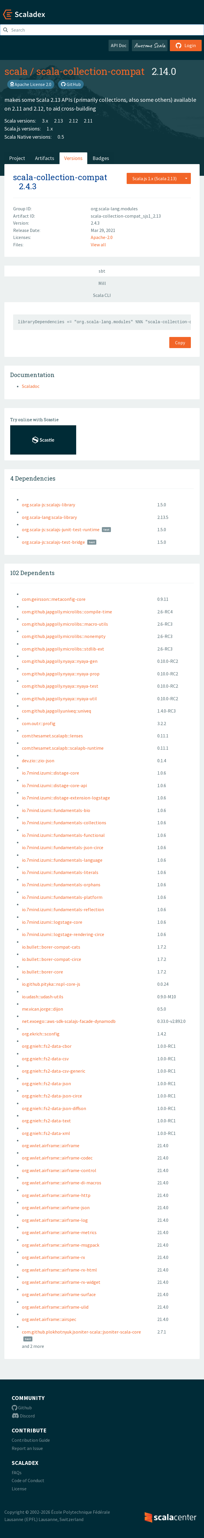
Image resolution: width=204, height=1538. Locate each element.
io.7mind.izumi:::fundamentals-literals (60, 872)
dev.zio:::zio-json (38, 760)
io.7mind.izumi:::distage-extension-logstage (66, 798)
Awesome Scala (149, 45)
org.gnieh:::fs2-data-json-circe (52, 1096)
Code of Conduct (28, 1480)
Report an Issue (27, 1448)
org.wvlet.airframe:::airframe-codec (57, 1158)
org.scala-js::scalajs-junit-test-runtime (61, 529)
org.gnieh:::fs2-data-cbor (47, 1046)
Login (186, 45)
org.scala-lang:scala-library (49, 517)
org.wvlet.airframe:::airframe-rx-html (59, 1270)
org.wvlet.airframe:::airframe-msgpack (60, 1245)
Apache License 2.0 (30, 84)
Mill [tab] (102, 283)
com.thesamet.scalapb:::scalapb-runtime (63, 748)
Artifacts (44, 158)
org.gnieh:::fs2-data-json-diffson (54, 1108)
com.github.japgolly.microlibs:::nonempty (63, 636)
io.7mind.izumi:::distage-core (50, 773)
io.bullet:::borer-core (42, 972)
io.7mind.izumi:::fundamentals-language (62, 860)
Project (17, 158)
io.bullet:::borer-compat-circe (51, 959)
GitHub (71, 84)
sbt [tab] (102, 271)
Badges (101, 158)
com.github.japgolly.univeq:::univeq (56, 711)
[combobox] (159, 178)
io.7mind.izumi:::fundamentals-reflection (63, 909)
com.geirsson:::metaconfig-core (54, 599)
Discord (23, 1416)
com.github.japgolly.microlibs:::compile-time (67, 612)
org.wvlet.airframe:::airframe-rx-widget (61, 1282)
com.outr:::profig (38, 723)
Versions (73, 158)
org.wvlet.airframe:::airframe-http (56, 1195)
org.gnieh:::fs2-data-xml (46, 1133)
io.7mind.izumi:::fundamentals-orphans (61, 884)
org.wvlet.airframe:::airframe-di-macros (61, 1183)
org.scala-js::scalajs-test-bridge (53, 542)
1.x (50, 128)
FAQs (17, 1472)
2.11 (88, 120)
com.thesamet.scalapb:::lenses (52, 736)
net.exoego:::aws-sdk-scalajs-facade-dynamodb (69, 1021)
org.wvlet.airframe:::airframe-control (59, 1170)
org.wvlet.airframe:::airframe (50, 1145)
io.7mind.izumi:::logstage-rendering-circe (63, 934)
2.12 (73, 120)
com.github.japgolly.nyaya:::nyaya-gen (59, 661)
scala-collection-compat (90, 71)
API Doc (118, 45)
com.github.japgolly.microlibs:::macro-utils (65, 624)
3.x (45, 120)
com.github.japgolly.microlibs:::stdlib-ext (63, 649)
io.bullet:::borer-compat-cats (51, 947)
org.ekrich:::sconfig (41, 1034)
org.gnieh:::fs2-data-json (46, 1083)
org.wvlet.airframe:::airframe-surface (59, 1294)
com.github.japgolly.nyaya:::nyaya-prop (61, 674)
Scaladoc (30, 386)
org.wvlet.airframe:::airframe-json (56, 1207)
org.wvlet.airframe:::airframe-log (55, 1220)
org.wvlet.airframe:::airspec (49, 1319)
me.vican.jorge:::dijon (42, 1009)
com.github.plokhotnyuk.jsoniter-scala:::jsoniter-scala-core (81, 1332)
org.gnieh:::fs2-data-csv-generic (53, 1071)
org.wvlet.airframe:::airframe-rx (53, 1257)
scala (16, 71)
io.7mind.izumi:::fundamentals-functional (63, 835)
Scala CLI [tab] (102, 295)
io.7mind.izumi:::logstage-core (52, 922)
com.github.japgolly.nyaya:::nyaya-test (60, 686)
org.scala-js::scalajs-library (48, 504)
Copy (180, 342)
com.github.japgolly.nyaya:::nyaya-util (59, 698)
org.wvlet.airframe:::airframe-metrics (59, 1232)
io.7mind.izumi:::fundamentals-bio (56, 810)
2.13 (58, 120)
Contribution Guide (31, 1440)
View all (98, 244)
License (19, 1488)
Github (22, 1407)
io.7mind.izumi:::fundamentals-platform (62, 897)
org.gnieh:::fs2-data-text (46, 1121)
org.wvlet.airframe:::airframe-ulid (55, 1307)
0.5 (60, 136)
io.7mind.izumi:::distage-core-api (54, 785)
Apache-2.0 (102, 237)
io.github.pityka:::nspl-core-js (51, 984)
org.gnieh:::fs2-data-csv (45, 1059)
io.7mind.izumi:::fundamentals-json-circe (62, 847)
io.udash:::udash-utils (42, 996)
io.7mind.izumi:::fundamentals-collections (64, 822)
